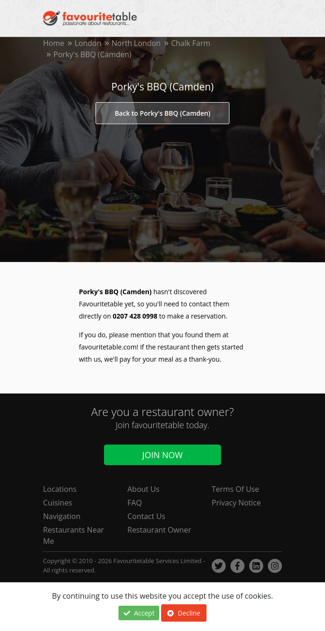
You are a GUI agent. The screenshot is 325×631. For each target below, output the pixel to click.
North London (136, 43)
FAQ (134, 502)
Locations (59, 489)
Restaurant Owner (159, 530)
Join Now (162, 454)
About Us (143, 489)
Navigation (62, 516)
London (87, 43)
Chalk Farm (190, 43)
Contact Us (146, 516)
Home (53, 43)
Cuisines (57, 502)
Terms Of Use (235, 489)
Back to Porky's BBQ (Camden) (162, 113)
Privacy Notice (236, 502)
